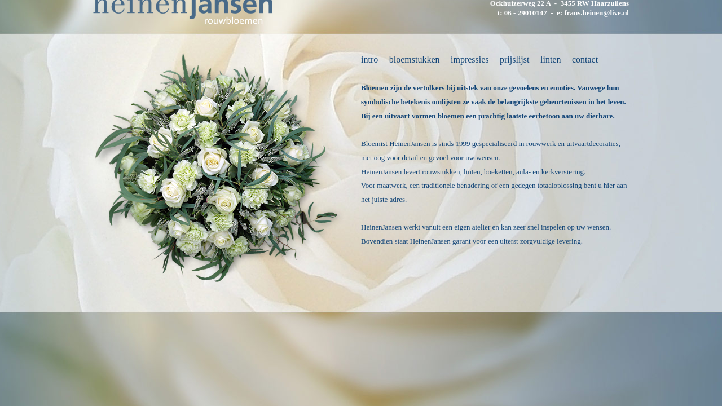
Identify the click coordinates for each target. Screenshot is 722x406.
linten (550, 59)
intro (369, 59)
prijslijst (514, 59)
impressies (470, 59)
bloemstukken (414, 59)
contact (585, 59)
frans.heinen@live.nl (596, 12)
